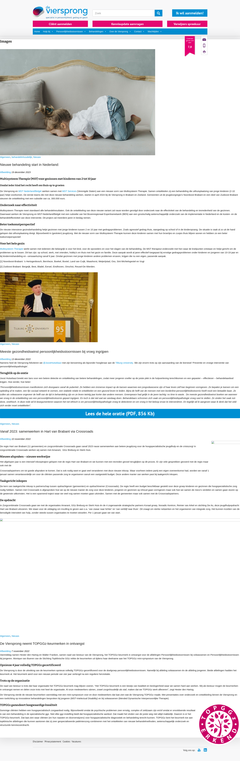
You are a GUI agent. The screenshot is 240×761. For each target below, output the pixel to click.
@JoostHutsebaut (52, 362)
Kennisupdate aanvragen (127, 24)
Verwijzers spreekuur (187, 24)
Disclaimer (38, 741)
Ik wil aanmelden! (190, 13)
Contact (139, 31)
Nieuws (37, 157)
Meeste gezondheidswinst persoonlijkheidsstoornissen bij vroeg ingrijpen (54, 352)
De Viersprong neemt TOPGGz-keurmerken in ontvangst (42, 644)
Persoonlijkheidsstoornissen (71, 31)
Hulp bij (48, 31)
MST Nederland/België (30, 191)
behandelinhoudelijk (22, 157)
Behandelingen (97, 31)
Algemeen (5, 157)
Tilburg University (124, 362)
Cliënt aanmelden (60, 24)
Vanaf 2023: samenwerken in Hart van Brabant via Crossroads (46, 431)
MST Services (69, 191)
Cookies (66, 741)
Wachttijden (155, 31)
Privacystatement (53, 741)
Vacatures (76, 741)
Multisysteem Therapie (11, 248)
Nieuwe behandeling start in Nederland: (29, 165)
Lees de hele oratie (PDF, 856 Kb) (120, 413)
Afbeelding (5, 172)
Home (37, 31)
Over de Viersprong (120, 31)
